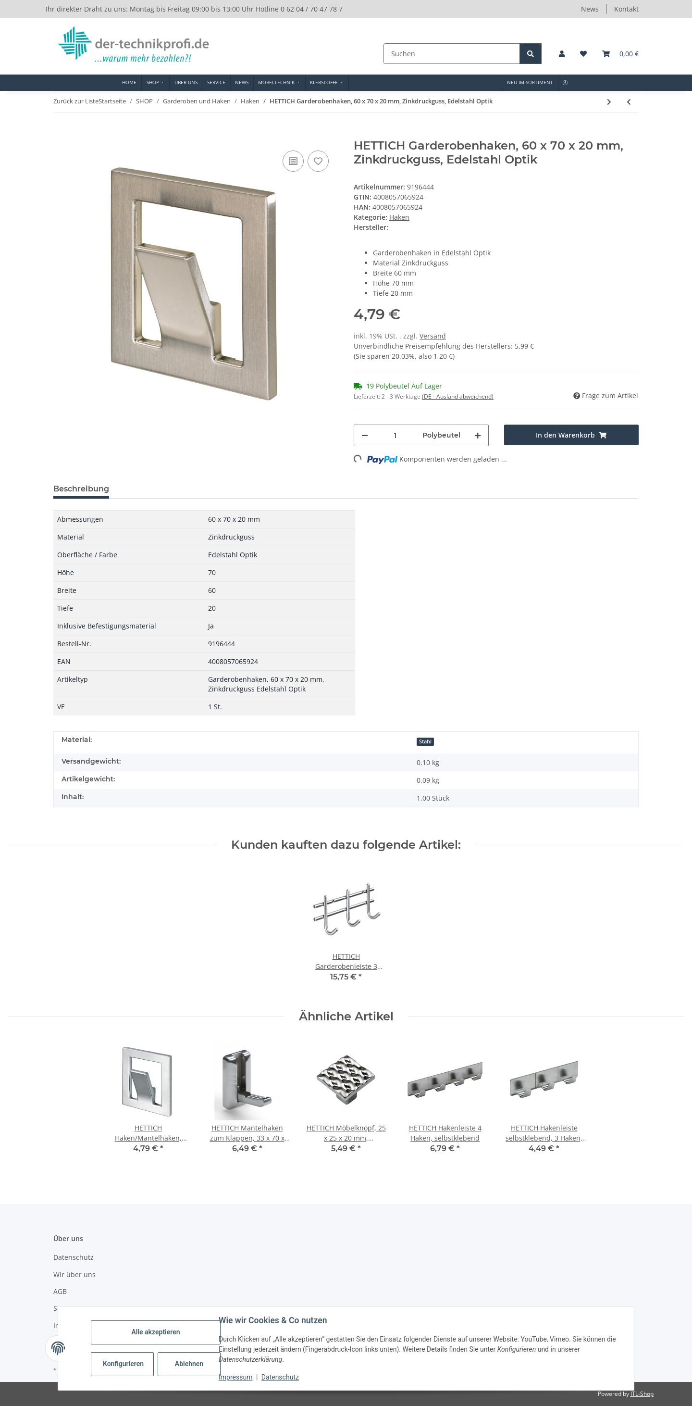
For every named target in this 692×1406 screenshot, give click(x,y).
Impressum (235, 1377)
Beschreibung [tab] (81, 488)
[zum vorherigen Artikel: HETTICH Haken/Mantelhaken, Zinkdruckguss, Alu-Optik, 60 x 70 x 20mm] (629, 101)
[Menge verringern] (364, 435)
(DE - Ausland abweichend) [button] (458, 396)
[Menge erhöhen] (477, 435)
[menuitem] (129, 83)
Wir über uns (74, 1274)
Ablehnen (189, 1364)
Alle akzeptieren (155, 1332)
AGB (60, 1291)
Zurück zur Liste (76, 101)
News (590, 8)
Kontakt (626, 8)
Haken (399, 217)
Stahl (425, 741)
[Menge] (395, 435)
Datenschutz (280, 1377)
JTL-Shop (642, 1394)
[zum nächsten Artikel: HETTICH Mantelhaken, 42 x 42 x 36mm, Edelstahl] (609, 101)
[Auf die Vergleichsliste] (293, 161)
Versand (433, 335)
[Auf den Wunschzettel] (318, 161)
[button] (561, 53)
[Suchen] (452, 53)
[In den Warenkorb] (61, 133)
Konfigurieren (123, 1364)
